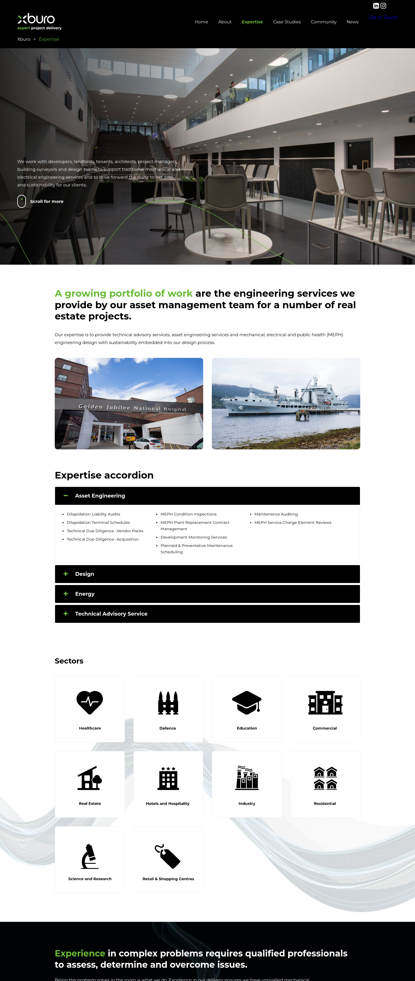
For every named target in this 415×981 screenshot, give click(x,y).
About (205, 22)
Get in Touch (373, 22)
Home (181, 22)
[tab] (207, 496)
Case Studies (267, 22)
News (333, 22)
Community (303, 22)
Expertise (232, 22)
